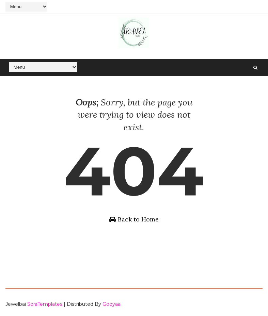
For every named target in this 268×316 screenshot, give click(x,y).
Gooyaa (112, 304)
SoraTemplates (44, 304)
